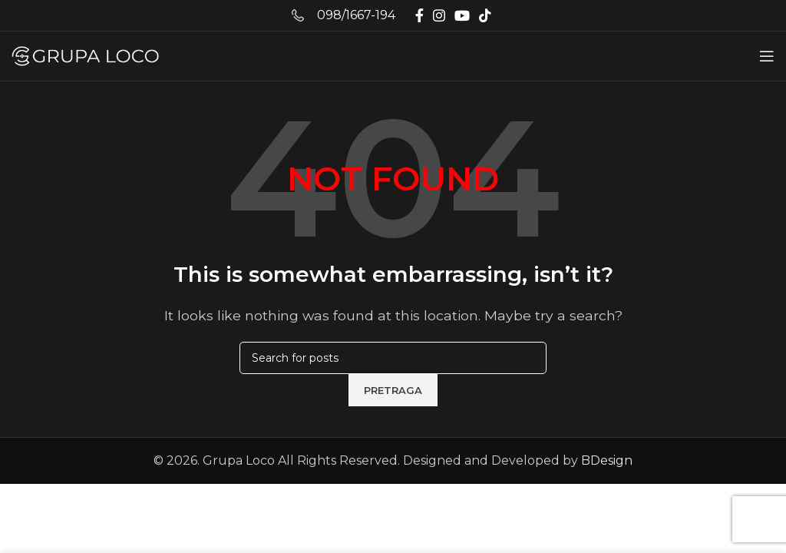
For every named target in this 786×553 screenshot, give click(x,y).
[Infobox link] (343, 15)
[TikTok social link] (485, 15)
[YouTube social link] (462, 15)
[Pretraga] (393, 358)
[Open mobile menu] (766, 56)
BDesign (606, 460)
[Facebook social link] (419, 15)
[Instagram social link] (439, 15)
